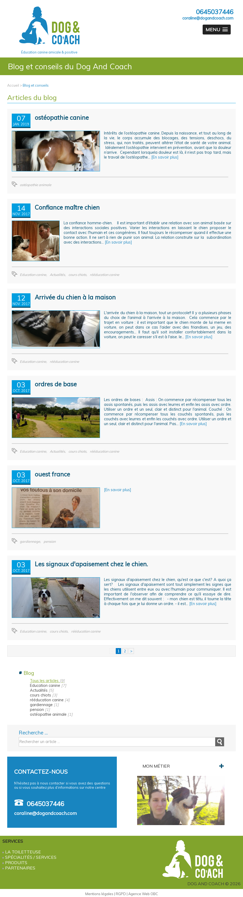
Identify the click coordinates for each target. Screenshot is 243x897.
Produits (16, 862)
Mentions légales (99, 894)
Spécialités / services (30, 857)
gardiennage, (30, 541)
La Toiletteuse (23, 851)
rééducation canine (104, 274)
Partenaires (20, 868)
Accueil (13, 85)
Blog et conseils (36, 85)
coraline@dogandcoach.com (207, 18)
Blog (29, 673)
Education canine (48, 685)
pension (50, 541)
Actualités (42, 690)
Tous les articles (47, 680)
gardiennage (44, 704)
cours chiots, (77, 274)
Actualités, (58, 274)
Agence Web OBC (143, 894)
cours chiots (43, 695)
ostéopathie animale (35, 185)
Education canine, (33, 274)
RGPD (121, 894)
